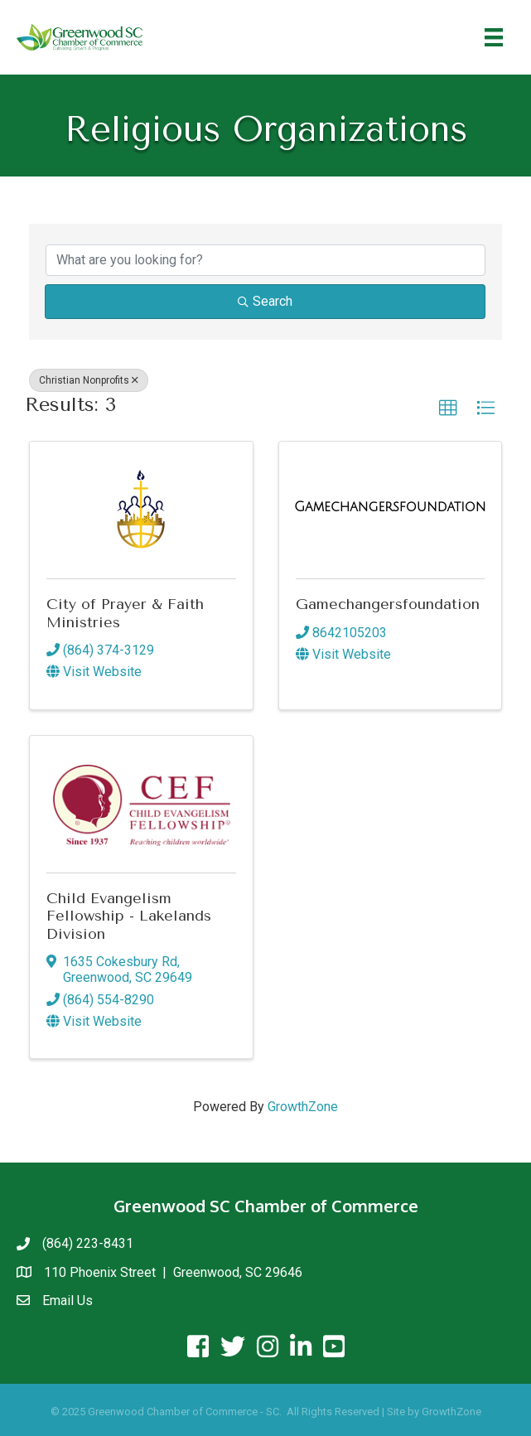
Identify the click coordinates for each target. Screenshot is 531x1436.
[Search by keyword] (265, 260)
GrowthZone (303, 1106)
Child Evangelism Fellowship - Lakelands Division (128, 916)
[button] (448, 408)
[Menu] (493, 37)
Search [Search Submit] (265, 301)
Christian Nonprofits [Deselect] (88, 380)
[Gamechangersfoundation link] (390, 507)
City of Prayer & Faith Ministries (125, 613)
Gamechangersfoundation (388, 604)
